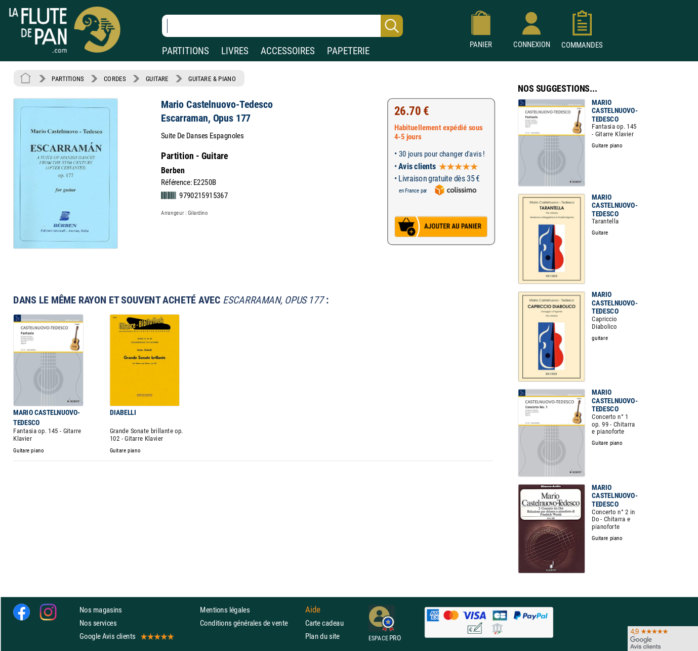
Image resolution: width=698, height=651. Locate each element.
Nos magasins (100, 609)
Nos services (97, 623)
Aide (312, 609)
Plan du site (322, 636)
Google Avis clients (126, 636)
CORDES (115, 78)
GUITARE (157, 78)
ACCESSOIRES (288, 51)
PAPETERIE (348, 51)
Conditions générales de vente (250, 623)
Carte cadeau (324, 623)
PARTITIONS (185, 51)
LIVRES (235, 51)
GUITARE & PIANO (211, 78)
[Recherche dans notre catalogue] (282, 26)
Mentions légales (225, 609)
